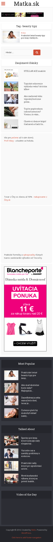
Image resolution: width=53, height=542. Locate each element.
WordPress (26, 533)
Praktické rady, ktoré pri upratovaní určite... (31, 466)
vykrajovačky (29, 254)
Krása (23, 33)
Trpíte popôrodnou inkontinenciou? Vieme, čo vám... (33, 111)
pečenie (15, 137)
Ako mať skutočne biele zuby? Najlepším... (30, 388)
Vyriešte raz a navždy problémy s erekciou (30, 453)
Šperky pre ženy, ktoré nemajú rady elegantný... (30, 441)
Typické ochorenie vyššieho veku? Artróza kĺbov (35, 86)
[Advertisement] (26, 168)
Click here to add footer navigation (26, 537)
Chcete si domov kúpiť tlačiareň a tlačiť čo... (35, 123)
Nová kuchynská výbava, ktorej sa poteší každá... (29, 478)
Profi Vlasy (9, 140)
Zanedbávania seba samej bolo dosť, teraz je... (30, 400)
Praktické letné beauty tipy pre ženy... (29, 375)
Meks (33, 530)
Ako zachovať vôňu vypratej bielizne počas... (33, 99)
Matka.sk (26, 3)
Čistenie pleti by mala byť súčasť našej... (29, 413)
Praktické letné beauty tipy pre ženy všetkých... (33, 36)
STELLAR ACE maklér (35, 71)
